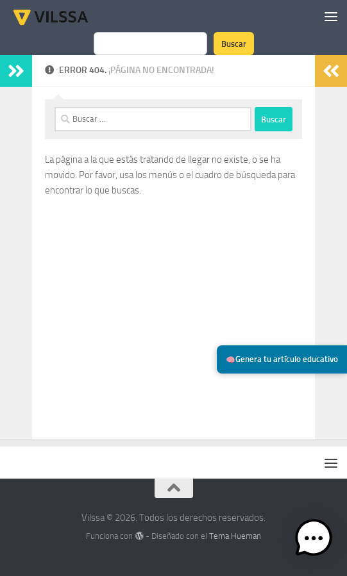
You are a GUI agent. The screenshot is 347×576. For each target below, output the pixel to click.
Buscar (233, 43)
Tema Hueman (235, 536)
